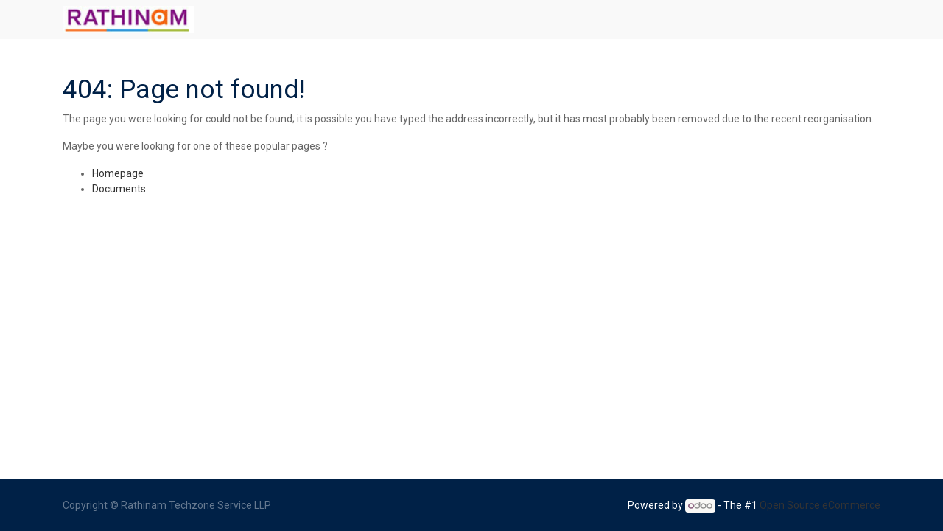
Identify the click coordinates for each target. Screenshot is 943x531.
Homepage (118, 173)
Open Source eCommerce (820, 505)
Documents (119, 189)
